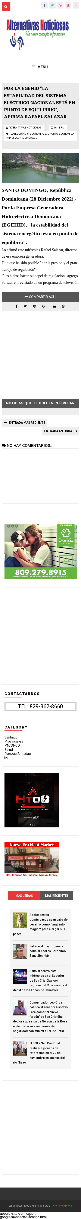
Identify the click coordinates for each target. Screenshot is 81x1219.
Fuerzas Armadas (17, 754)
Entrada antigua (58, 431)
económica (66, 133)
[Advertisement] (41, 351)
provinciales (28, 137)
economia (36, 133)
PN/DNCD (12, 745)
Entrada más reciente (27, 422)
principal (12, 137)
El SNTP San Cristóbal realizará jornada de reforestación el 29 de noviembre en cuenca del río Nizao (39, 1053)
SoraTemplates (61, 1206)
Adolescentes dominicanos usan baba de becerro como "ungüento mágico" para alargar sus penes (40, 924)
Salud (8, 750)
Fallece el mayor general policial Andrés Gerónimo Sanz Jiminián (47, 951)
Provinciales (13, 741)
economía (51, 133)
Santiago (11, 737)
